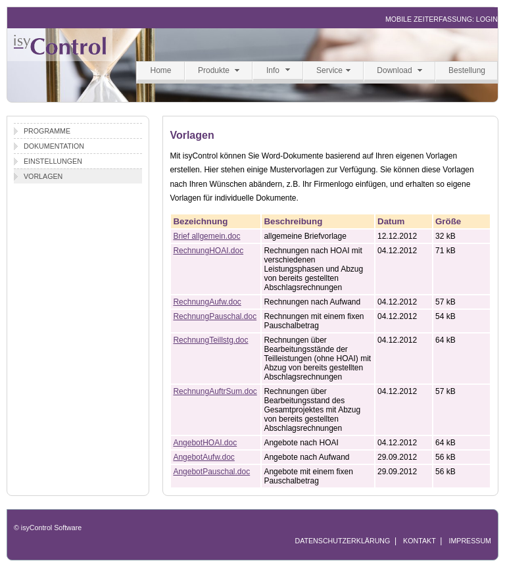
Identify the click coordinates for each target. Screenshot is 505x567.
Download (394, 70)
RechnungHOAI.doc (208, 250)
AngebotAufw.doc (203, 457)
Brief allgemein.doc (206, 236)
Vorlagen (43, 176)
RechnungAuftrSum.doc (214, 391)
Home (160, 70)
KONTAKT (419, 541)
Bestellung (466, 70)
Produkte (213, 70)
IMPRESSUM (469, 541)
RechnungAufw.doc (207, 302)
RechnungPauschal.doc (214, 316)
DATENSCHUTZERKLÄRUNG (342, 541)
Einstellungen (53, 161)
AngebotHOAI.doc (205, 442)
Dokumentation (54, 146)
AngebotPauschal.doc (211, 471)
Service (329, 70)
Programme (47, 131)
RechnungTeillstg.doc (210, 340)
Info (272, 70)
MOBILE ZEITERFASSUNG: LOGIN (441, 19)
